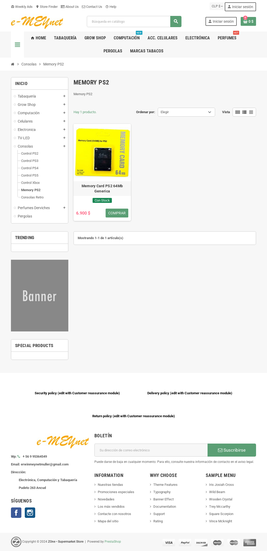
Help (110, 7)
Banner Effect (163, 499)
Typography (162, 492)
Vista (226, 112)
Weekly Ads (22, 7)
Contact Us (92, 7)
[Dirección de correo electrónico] (151, 450)
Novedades (106, 499)
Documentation (164, 506)
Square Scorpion (221, 514)
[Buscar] (134, 21)
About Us (70, 7)
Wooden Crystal (220, 499)
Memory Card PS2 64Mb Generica (102, 188)
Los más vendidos (111, 506)
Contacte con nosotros (114, 514)
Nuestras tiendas (110, 485)
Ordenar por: (145, 112)
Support (159, 514)
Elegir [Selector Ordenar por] (165, 112)
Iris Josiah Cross (221, 485)
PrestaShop (113, 541)
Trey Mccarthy (219, 506)
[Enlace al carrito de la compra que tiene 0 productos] (248, 21)
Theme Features (165, 485)
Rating (158, 521)
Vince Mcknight (220, 521)
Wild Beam (217, 492)
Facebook (16, 512)
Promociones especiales (116, 492)
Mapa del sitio (108, 521)
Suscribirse (232, 450)
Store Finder (47, 7)
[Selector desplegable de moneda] (217, 6)
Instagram (30, 512)
